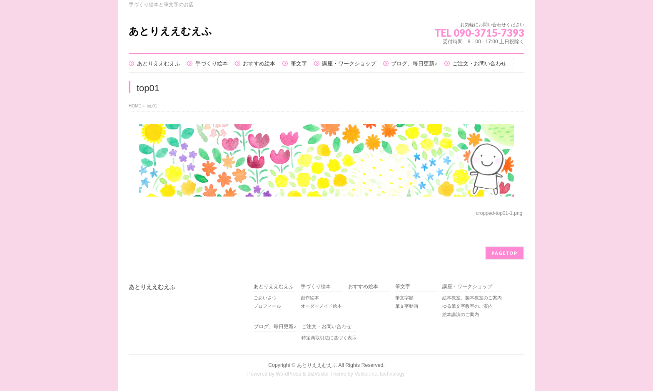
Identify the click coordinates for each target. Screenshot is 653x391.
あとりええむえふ (170, 31)
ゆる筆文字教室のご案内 (467, 306)
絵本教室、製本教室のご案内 (472, 297)
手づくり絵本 (316, 286)
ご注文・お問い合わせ (326, 326)
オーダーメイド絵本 (321, 306)
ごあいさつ (265, 297)
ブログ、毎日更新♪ (275, 326)
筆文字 (402, 286)
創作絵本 (310, 297)
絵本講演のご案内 (460, 314)
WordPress (288, 374)
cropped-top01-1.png (499, 213)
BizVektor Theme (326, 374)
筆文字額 (404, 297)
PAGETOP (504, 253)
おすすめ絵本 (363, 286)
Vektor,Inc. (366, 374)
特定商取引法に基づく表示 (329, 337)
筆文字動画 (406, 306)
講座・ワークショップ (467, 286)
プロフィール (267, 306)
